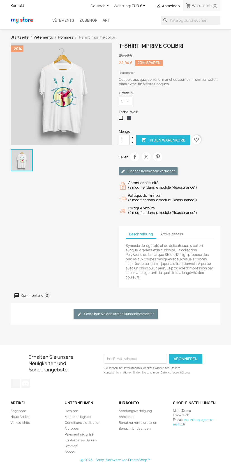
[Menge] (124, 140)
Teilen (134, 156)
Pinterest (157, 156)
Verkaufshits (20, 422)
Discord (25, 383)
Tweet (146, 156)
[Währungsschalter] (139, 6)
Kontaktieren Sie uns (81, 440)
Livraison (71, 411)
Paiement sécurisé (79, 434)
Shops (70, 452)
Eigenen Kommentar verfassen (148, 171)
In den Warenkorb (163, 140)
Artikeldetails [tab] (171, 234)
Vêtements (63, 20)
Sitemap (71, 446)
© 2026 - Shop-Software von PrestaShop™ (115, 460)
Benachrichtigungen (135, 428)
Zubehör (88, 20)
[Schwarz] (130, 119)
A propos (72, 428)
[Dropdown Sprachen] (100, 6)
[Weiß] (122, 119)
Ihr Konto (129, 402)
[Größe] (125, 101)
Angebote (18, 411)
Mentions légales (78, 417)
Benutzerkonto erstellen (138, 422)
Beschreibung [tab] (141, 234)
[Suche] (190, 20)
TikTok (15, 383)
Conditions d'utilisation (82, 422)
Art (106, 20)
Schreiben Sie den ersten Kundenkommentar (115, 314)
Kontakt (17, 5)
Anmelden (126, 417)
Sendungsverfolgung (135, 411)
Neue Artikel (20, 417)
